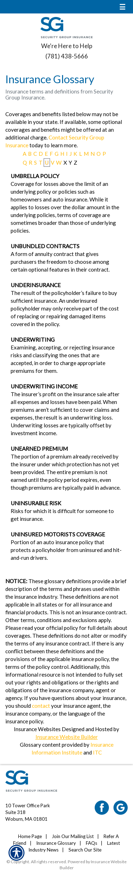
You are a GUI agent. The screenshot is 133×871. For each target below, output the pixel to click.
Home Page (30, 836)
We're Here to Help (66, 46)
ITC (97, 752)
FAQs (91, 843)
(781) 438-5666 (66, 56)
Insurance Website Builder (66, 737)
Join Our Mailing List (73, 836)
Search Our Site (84, 850)
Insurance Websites (37, 729)
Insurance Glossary (56, 843)
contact (41, 705)
